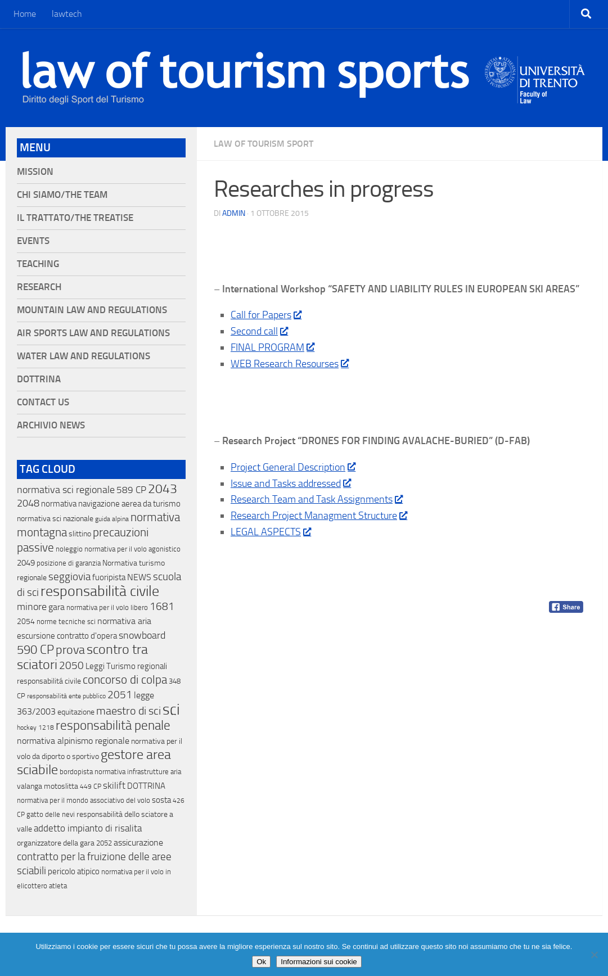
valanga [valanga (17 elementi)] (29, 786)
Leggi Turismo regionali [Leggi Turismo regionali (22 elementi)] (126, 666)
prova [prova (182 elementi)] (70, 650)
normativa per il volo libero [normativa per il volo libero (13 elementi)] (107, 607)
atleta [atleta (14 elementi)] (58, 886)
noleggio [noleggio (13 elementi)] (69, 549)
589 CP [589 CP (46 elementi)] (131, 489)
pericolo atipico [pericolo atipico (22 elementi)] (74, 871)
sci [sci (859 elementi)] (171, 710)
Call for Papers (266, 315)
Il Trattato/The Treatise (75, 218)
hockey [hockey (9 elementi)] (27, 727)
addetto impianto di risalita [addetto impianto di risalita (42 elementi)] (88, 828)
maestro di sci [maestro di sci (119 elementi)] (128, 710)
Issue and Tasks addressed (290, 483)
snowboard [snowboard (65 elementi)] (142, 635)
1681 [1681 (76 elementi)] (162, 606)
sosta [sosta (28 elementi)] (161, 800)
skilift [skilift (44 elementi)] (114, 785)
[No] (594, 954)
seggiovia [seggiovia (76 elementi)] (69, 577)
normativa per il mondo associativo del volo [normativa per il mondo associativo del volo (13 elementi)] (83, 800)
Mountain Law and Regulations (92, 310)
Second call (259, 331)
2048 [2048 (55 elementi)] (28, 503)
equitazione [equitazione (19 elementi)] (75, 712)
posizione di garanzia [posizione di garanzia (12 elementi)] (69, 563)
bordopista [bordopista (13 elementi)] (76, 771)
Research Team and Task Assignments (316, 499)
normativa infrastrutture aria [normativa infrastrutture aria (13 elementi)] (137, 771)
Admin (233, 213)
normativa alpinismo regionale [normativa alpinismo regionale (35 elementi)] (73, 740)
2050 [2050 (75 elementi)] (71, 665)
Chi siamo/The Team (62, 194)
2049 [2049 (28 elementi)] (26, 563)
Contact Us (43, 402)
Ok (261, 961)
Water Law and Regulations (83, 356)
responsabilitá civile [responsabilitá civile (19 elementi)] (49, 681)
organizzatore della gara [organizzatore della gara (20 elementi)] (55, 843)
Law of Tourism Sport (263, 143)
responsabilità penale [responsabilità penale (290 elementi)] (113, 725)
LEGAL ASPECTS (270, 532)
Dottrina (39, 379)
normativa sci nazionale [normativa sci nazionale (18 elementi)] (55, 518)
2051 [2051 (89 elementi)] (119, 694)
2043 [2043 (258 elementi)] (162, 488)
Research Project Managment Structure (319, 515)
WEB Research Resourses (289, 364)
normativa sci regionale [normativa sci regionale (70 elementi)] (66, 490)
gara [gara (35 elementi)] (56, 607)
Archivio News (51, 425)
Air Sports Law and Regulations (93, 333)
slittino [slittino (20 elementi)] (80, 534)
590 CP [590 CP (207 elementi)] (35, 650)
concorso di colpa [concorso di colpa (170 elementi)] (125, 679)
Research (39, 287)
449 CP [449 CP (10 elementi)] (90, 786)
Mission (35, 171)
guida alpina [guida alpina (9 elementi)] (112, 519)
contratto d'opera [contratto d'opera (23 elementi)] (87, 636)
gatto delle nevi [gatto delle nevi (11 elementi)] (50, 814)
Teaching (38, 264)
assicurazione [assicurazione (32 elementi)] (138, 842)
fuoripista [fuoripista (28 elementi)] (108, 577)
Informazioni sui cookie (319, 961)
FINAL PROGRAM (272, 347)
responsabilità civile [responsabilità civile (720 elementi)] (99, 591)
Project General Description (293, 467)
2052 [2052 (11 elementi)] (104, 843)
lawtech (67, 13)
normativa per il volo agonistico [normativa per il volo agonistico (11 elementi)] (132, 549)
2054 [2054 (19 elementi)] (26, 621)
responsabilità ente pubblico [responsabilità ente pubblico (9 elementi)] (66, 696)
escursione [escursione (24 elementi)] (36, 636)
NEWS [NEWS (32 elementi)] (139, 577)
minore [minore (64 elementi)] (32, 606)
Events (33, 241)
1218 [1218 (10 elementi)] (46, 727)
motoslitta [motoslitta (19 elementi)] (61, 786)
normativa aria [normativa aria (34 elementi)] (124, 621)
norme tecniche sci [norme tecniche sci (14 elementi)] (66, 621)
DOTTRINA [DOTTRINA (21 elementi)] (146, 786)
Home (24, 13)
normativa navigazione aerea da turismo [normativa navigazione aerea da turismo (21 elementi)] (111, 504)
